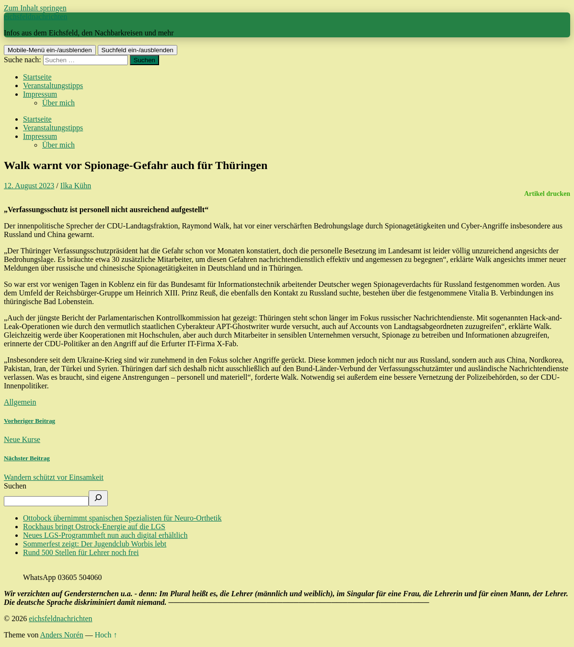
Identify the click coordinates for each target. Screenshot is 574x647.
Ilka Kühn (75, 186)
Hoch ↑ (106, 635)
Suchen (15, 486)
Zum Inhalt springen (35, 8)
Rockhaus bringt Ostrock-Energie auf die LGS (94, 526)
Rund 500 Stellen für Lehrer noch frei (81, 552)
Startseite (37, 77)
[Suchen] (98, 498)
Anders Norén (61, 635)
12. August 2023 (29, 186)
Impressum (40, 94)
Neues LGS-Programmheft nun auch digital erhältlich (105, 535)
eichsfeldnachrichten (35, 16)
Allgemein (20, 402)
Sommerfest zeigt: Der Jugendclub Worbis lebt (94, 544)
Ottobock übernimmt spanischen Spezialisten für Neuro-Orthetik (122, 518)
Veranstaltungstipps (53, 85)
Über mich (58, 103)
